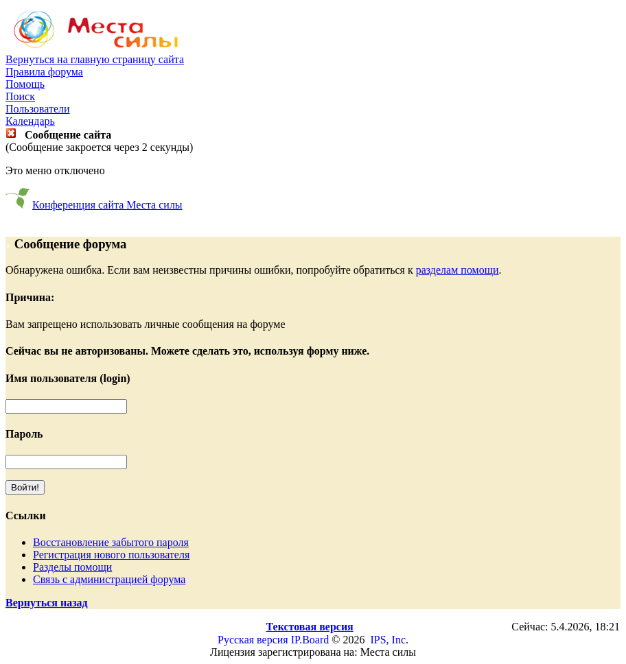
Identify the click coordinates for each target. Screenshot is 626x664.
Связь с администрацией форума (109, 579)
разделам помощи (457, 270)
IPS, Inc (388, 639)
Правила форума (44, 72)
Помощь (25, 84)
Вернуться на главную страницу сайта (94, 59)
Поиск (20, 96)
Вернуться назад (46, 602)
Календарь (30, 121)
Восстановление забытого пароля (111, 542)
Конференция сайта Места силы (107, 205)
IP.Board (310, 639)
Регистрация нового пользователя (111, 554)
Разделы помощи (72, 567)
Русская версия (253, 639)
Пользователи (37, 109)
